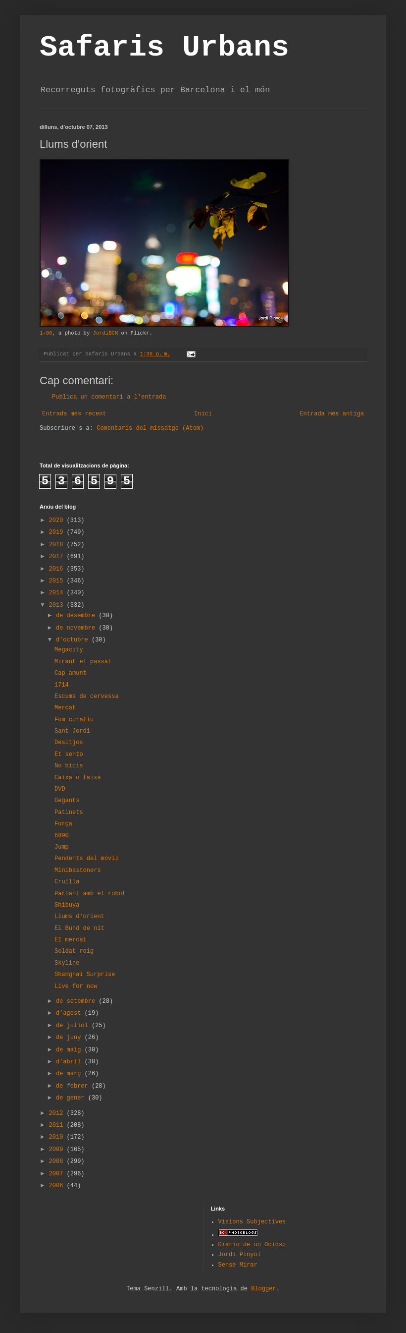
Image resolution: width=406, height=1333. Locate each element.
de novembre (77, 628)
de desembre (77, 615)
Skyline (66, 963)
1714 (61, 685)
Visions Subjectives (252, 1221)
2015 (58, 581)
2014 (58, 592)
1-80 (46, 333)
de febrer (74, 1086)
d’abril (70, 1061)
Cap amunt (70, 673)
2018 (58, 544)
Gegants (66, 800)
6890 (61, 835)
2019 (58, 532)
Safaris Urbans (164, 47)
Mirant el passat (82, 661)
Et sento (68, 754)
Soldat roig (74, 951)
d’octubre (74, 640)
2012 (58, 1113)
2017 (58, 556)
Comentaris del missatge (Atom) (150, 428)
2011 (58, 1125)
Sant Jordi (72, 731)
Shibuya (66, 905)
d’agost (70, 1013)
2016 (58, 569)
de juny (70, 1037)
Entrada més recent (74, 413)
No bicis (68, 765)
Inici (203, 413)
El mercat (70, 939)
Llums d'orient (79, 916)
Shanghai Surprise (84, 974)
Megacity (68, 649)
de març (70, 1073)
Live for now (75, 986)
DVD (59, 789)
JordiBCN (105, 333)
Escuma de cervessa (86, 696)
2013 (58, 605)
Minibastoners (77, 870)
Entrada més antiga (332, 413)
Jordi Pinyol (239, 1254)
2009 (58, 1149)
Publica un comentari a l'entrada (109, 397)
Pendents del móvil (86, 858)
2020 (58, 520)
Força (63, 823)
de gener (72, 1098)
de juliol (74, 1025)
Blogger (263, 1288)
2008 (58, 1161)
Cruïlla (66, 881)
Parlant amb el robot (90, 893)
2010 (58, 1137)
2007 (58, 1173)
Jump (61, 847)
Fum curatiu (74, 719)
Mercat (65, 707)
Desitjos (68, 742)
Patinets (68, 812)
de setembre (77, 1001)
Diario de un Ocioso (252, 1244)
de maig (70, 1049)
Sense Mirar (237, 1265)
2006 (58, 1185)
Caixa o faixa (77, 777)
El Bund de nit (79, 928)
